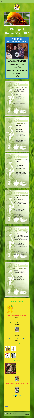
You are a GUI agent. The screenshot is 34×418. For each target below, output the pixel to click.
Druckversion (8, 413)
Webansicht (26, 414)
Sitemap (14, 413)
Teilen (6, 406)
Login (28, 413)
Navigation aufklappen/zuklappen (17, 1)
